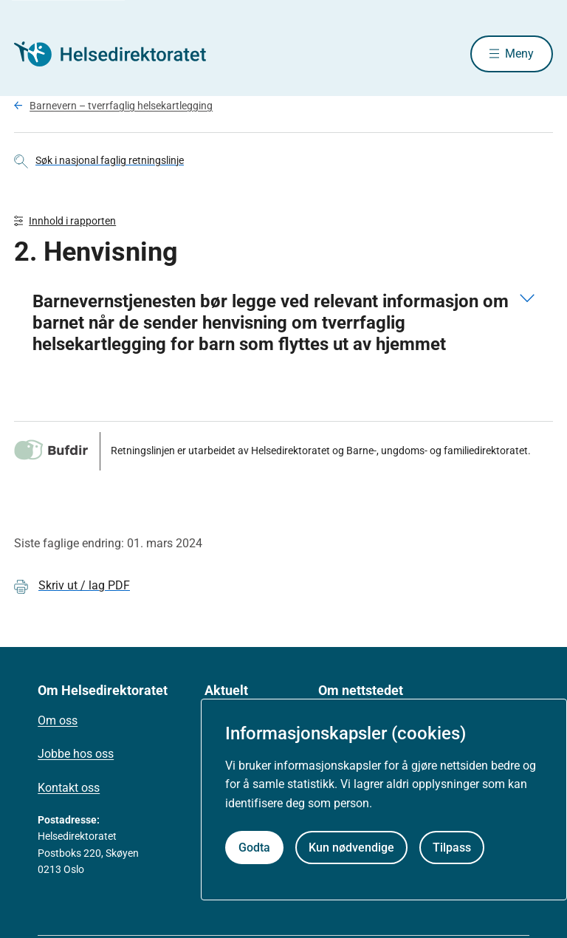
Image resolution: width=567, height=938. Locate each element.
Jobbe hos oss (76, 754)
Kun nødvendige (351, 848)
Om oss (58, 720)
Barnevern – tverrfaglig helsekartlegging (121, 106)
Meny (519, 54)
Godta (254, 848)
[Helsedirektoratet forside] (120, 53)
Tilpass (452, 848)
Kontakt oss (69, 788)
